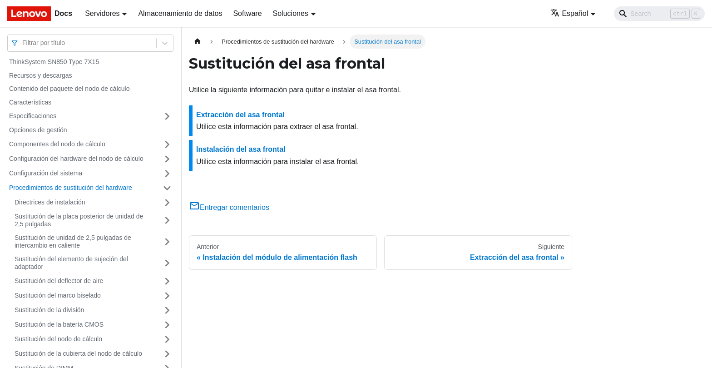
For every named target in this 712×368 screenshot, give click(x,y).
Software (247, 13)
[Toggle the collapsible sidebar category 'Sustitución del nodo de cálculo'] (167, 339)
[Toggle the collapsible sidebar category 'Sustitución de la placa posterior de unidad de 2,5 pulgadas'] (167, 220)
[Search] (659, 13)
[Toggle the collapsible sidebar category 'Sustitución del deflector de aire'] (167, 281)
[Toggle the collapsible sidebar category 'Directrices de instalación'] (167, 202)
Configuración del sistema (45, 173)
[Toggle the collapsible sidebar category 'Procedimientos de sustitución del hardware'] (167, 188)
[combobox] (23, 43)
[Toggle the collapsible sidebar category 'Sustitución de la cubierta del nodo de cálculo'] (167, 354)
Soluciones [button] (290, 13)
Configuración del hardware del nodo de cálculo (76, 158)
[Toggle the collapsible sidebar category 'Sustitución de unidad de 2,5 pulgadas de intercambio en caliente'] (167, 242)
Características (30, 102)
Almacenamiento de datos (180, 13)
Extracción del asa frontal (240, 115)
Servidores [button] (102, 13)
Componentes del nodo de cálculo (57, 144)
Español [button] (569, 13)
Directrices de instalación (50, 202)
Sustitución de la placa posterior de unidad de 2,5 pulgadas (79, 220)
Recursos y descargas (40, 75)
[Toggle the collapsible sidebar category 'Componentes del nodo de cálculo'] (167, 144)
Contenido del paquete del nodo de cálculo (69, 88)
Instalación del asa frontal (241, 149)
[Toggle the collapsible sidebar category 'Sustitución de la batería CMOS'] (167, 325)
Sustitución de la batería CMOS (59, 324)
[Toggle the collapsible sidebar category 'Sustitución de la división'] (167, 310)
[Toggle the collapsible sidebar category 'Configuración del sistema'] (167, 173)
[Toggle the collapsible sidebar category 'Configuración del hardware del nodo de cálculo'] (167, 159)
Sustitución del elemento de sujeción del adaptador (71, 263)
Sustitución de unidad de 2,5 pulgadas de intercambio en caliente (73, 241)
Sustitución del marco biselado (58, 295)
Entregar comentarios (229, 207)
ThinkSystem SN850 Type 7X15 (54, 61)
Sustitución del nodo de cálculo (58, 339)
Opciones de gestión (38, 130)
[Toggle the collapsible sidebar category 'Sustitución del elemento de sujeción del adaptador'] (167, 263)
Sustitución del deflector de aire (59, 280)
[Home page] (197, 42)
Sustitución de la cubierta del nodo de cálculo (78, 353)
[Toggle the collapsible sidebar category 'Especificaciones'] (167, 116)
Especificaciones (32, 115)
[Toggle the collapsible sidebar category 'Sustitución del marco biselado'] (167, 295)
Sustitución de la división (49, 309)
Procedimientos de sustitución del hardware (70, 187)
